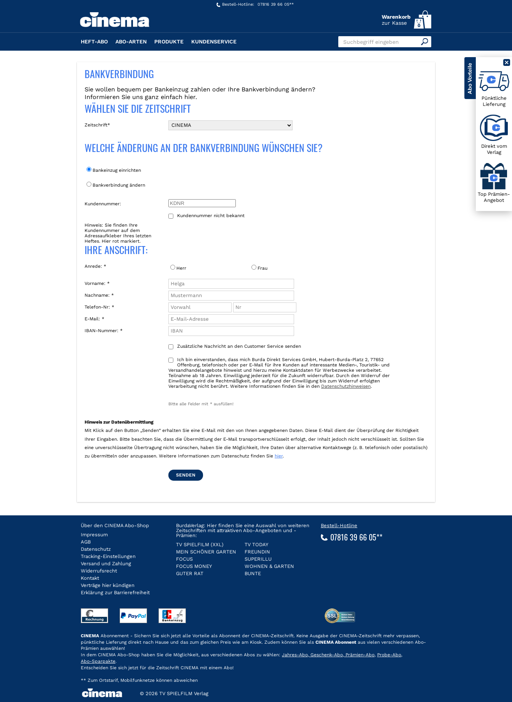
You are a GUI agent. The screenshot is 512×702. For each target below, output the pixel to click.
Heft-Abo (94, 41)
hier (279, 456)
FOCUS (184, 559)
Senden (185, 475)
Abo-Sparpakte (98, 661)
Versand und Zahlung (106, 563)
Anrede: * (95, 266)
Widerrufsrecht (99, 571)
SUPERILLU (258, 559)
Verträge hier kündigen (107, 585)
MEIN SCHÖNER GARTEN (206, 552)
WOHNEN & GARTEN (269, 566)
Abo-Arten (131, 41)
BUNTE (253, 573)
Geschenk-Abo (326, 654)
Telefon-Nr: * (99, 307)
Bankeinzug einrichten (113, 170)
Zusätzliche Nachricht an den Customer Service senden (234, 346)
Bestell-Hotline (339, 525)
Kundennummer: (103, 203)
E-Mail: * (94, 318)
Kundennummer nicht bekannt (206, 216)
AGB (86, 542)
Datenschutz (96, 549)
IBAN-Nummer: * (104, 330)
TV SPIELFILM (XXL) (200, 544)
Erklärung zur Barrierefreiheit (115, 592)
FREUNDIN (257, 552)
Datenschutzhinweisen (346, 386)
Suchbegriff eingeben (371, 42)
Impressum (94, 534)
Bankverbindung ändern (115, 185)
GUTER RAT (189, 573)
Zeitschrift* (97, 125)
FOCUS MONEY (194, 566)
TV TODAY (256, 544)
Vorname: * (97, 283)
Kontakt (90, 578)
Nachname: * (99, 295)
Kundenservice (214, 41)
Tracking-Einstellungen (108, 556)
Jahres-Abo (295, 654)
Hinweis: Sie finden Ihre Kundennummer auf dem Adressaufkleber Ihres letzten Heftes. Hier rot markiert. (118, 233)
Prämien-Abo (359, 654)
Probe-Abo (389, 654)
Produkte (169, 41)
